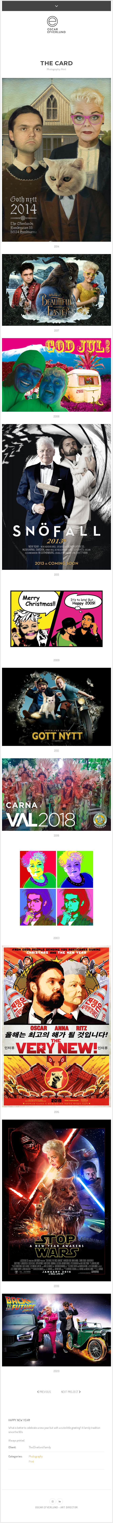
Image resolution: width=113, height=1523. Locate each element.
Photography (53, 69)
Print (63, 69)
